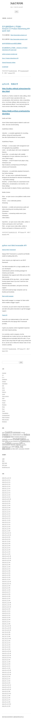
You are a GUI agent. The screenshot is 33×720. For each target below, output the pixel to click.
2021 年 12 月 (5, 533)
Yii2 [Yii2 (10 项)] (21, 446)
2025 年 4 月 (5, 486)
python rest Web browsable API (14, 245)
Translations (5, 413)
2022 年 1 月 (5, 530)
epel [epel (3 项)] (22, 434)
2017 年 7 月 (5, 636)
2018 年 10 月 (5, 606)
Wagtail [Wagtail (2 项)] (10, 446)
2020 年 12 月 (5, 556)
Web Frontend (5, 417)
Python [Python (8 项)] (8, 443)
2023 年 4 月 (5, 511)
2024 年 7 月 (5, 490)
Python (22, 232)
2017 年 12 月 (5, 626)
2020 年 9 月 (5, 562)
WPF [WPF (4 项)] (13, 446)
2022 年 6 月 (5, 522)
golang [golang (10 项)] (7, 436)
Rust (3, 409)
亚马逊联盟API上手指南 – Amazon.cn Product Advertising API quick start (16, 29)
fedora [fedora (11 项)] (27, 434)
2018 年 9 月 (5, 609)
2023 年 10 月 (5, 499)
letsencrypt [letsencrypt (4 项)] (23, 436)
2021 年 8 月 (5, 539)
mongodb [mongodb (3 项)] (9, 439)
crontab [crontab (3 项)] (23, 432)
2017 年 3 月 (5, 645)
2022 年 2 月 (5, 528)
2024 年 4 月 (5, 494)
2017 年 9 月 (5, 632)
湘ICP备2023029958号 (7, 716)
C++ (3, 377)
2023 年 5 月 (5, 509)
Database (4, 379)
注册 (3, 459)
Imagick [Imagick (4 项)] (16, 436)
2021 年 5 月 (5, 545)
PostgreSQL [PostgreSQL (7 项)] (25, 441)
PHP (3, 398)
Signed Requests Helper (8, 62)
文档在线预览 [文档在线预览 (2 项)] (21, 448)
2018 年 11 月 (5, 604)
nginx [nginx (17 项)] (23, 438)
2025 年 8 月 (5, 482)
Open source (5, 396)
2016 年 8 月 (5, 659)
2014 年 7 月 (5, 695)
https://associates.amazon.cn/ (19, 35)
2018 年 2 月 (5, 621)
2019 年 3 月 (5, 598)
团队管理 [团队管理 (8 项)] (6, 448)
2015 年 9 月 (5, 676)
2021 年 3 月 (5, 549)
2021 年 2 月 (5, 552)
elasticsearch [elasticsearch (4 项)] (17, 434)
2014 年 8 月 (5, 693)
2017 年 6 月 (5, 638)
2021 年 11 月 (5, 535)
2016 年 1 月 (5, 668)
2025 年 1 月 (5, 488)
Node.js (4, 392)
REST (3, 351)
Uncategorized (24, 71)
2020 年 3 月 (5, 575)
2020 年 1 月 (5, 579)
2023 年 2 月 (5, 516)
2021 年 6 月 (5, 543)
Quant (3, 402)
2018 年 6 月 (5, 613)
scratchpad (5, 66)
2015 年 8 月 (5, 678)
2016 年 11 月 (5, 653)
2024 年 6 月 (5, 492)
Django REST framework (9, 249)
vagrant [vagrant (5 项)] (18, 444)
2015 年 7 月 (5, 680)
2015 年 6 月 (5, 683)
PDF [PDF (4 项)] (3, 441)
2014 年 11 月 (5, 687)
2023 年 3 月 (5, 514)
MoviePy (4, 234)
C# (3, 375)
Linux (3, 390)
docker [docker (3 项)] (10, 434)
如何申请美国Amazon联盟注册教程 (11, 43)
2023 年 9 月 (5, 501)
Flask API (4, 315)
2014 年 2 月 (5, 706)
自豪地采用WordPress (18, 716)
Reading (4, 404)
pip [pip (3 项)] (19, 441)
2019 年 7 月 (5, 590)
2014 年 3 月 (5, 704)
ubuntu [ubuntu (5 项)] (13, 444)
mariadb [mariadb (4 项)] (4, 439)
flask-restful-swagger (7, 296)
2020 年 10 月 (5, 560)
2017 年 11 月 (5, 628)
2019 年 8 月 (5, 587)
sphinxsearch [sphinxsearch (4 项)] (6, 444)
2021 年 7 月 (5, 541)
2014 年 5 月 (5, 699)
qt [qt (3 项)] (12, 443)
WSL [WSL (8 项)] (17, 446)
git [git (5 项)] (3, 437)
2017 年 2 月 (5, 647)
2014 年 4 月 (5, 702)
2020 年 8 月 (5, 564)
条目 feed (4, 463)
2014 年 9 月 (5, 691)
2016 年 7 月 (5, 661)
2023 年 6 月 (5, 507)
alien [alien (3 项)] (3, 432)
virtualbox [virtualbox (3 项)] (23, 444)
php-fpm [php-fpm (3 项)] (10, 441)
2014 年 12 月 (5, 685)
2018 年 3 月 (5, 619)
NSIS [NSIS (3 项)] (27, 439)
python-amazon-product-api (9, 54)
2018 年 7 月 (5, 611)
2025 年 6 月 (5, 484)
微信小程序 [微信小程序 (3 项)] (15, 448)
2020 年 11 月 (5, 558)
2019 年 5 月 (5, 594)
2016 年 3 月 (5, 664)
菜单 (17, 11)
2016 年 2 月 (5, 666)
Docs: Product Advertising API (10, 58)
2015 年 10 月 (5, 674)
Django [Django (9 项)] (5, 434)
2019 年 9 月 (5, 585)
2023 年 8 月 (5, 503)
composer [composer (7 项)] (17, 432)
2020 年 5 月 (5, 571)
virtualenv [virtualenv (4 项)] (5, 446)
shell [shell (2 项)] (24, 443)
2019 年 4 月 (5, 596)
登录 (3, 461)
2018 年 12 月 (5, 602)
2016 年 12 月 (5, 651)
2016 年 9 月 (5, 657)
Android (4, 373)
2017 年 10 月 (5, 630)
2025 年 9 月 (5, 480)
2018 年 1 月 (5, 623)
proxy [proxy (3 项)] (3, 443)
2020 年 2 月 (5, 577)
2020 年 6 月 (5, 568)
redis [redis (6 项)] (21, 443)
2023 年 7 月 (5, 505)
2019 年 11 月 (5, 581)
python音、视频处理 (10, 84)
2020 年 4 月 (5, 573)
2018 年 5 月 (5, 615)
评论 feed (4, 465)
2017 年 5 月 (5, 640)
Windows (4, 421)
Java (3, 388)
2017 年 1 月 (5, 649)
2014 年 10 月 (5, 689)
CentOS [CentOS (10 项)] (8, 432)
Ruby (3, 407)
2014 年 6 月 (5, 697)
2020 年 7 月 (5, 566)
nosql (3, 394)
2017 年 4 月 (5, 642)
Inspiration (4, 383)
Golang (4, 381)
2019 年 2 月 (5, 600)
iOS (3, 385)
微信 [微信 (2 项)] (11, 448)
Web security (5, 419)
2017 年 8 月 (5, 634)
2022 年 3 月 (5, 526)
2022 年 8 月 (5, 518)
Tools (3, 411)
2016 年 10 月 (5, 655)
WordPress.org (6, 467)
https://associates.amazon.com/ (18, 39)
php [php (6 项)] (6, 441)
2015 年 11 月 (5, 672)
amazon (10, 73)
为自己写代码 (16, 3)
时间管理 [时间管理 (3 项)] (27, 448)
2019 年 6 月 (5, 592)
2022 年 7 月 (5, 520)
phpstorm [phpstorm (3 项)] (15, 441)
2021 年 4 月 (5, 547)
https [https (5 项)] (12, 437)
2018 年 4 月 (5, 617)
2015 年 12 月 (5, 670)
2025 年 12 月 (5, 478)
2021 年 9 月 (5, 537)
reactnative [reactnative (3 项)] (16, 443)
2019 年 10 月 (5, 583)
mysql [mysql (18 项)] (16, 438)
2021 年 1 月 (5, 554)
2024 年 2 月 (5, 497)
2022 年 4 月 (5, 524)
